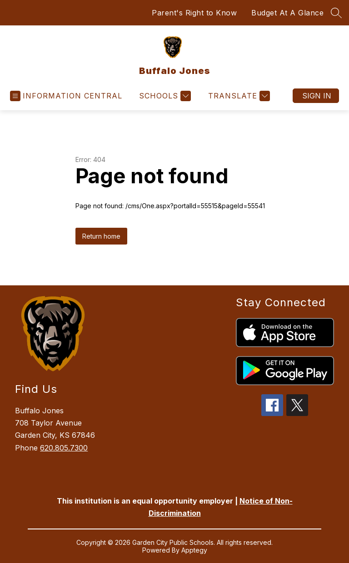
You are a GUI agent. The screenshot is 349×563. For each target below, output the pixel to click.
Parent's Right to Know (194, 12)
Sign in (316, 95)
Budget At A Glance (287, 12)
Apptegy (194, 550)
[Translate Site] (238, 96)
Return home (101, 236)
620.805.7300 (64, 447)
